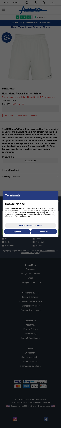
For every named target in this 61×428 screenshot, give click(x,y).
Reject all (17, 232)
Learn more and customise (30, 225)
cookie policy (44, 211)
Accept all (44, 232)
